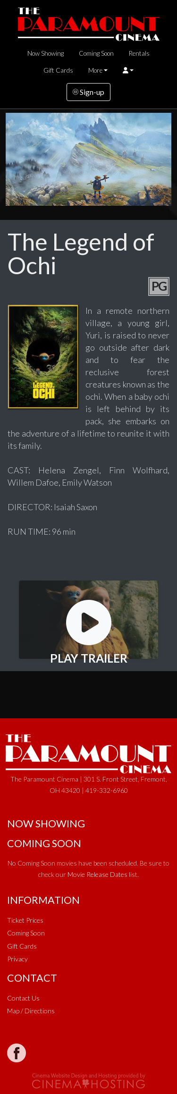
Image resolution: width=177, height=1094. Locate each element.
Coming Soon (96, 53)
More (95, 70)
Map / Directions (31, 1011)
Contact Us (23, 998)
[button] (128, 70)
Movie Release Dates (97, 874)
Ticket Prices (25, 920)
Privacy (17, 959)
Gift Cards (58, 70)
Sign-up (88, 91)
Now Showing (45, 53)
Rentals (139, 53)
